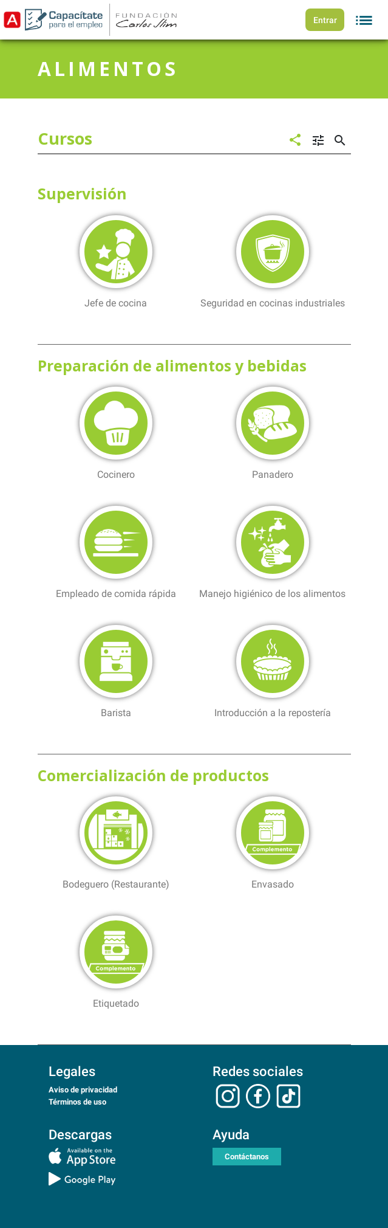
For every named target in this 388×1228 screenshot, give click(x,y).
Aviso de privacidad (83, 1089)
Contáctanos (247, 1156)
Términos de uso (77, 1101)
